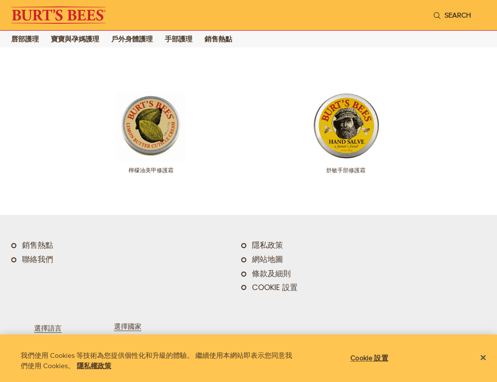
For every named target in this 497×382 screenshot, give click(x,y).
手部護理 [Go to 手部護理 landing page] (178, 39)
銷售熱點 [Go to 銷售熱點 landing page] (218, 39)
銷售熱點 (37, 245)
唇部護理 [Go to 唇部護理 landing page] (25, 39)
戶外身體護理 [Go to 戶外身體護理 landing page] (132, 39)
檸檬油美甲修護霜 (151, 170)
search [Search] (457, 15)
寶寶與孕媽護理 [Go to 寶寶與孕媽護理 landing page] (75, 39)
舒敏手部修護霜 (345, 170)
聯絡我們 (37, 259)
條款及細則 (271, 273)
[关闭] (483, 357)
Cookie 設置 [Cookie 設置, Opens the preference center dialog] (369, 358)
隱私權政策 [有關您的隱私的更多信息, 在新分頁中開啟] (94, 365)
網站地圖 (267, 259)
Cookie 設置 (275, 287)
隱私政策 (267, 245)
